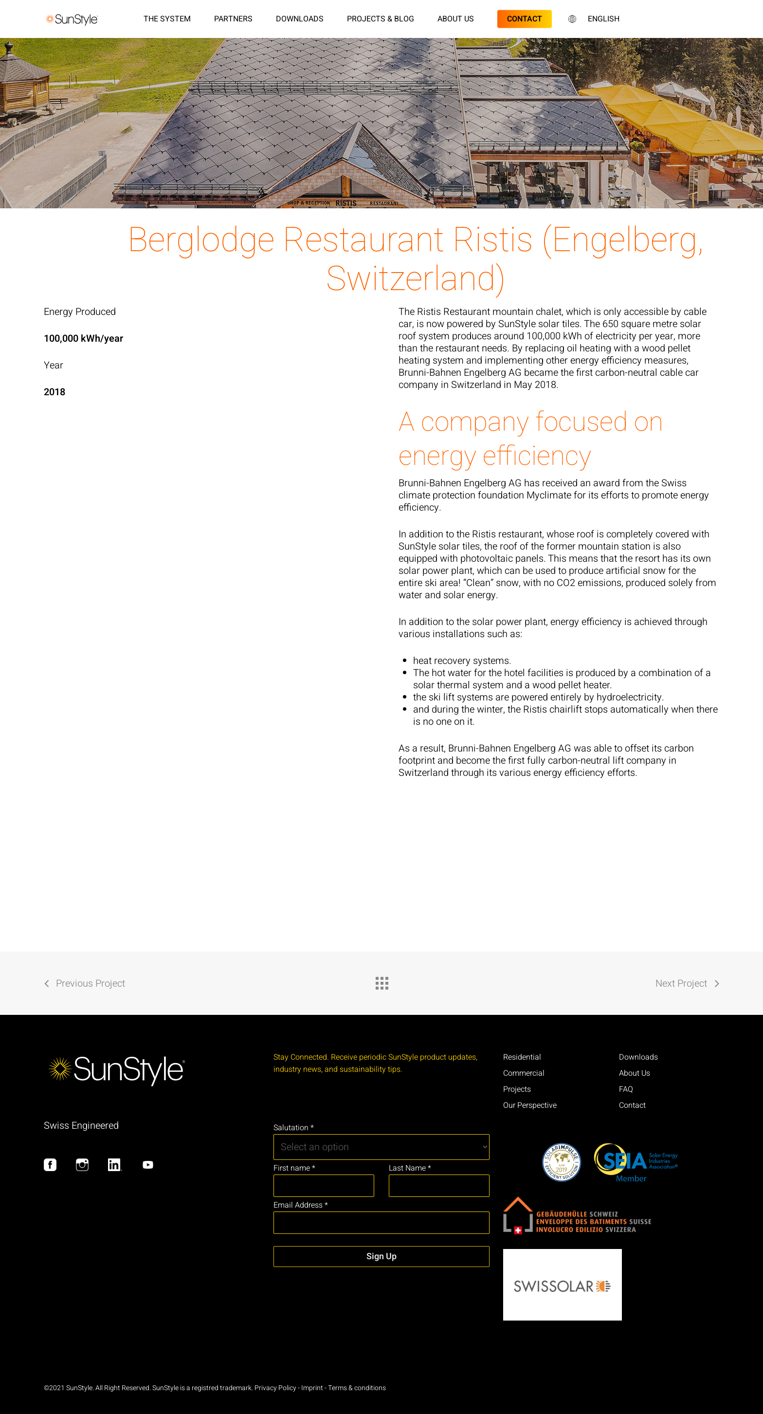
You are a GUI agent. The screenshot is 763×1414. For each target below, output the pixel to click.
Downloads (638, 1057)
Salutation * (293, 1128)
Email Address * (300, 1205)
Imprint (312, 1388)
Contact (632, 1105)
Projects (517, 1089)
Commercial (524, 1073)
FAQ (626, 1089)
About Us (634, 1073)
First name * (294, 1168)
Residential (522, 1057)
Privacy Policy (275, 1388)
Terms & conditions (357, 1388)
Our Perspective (530, 1105)
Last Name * (410, 1168)
